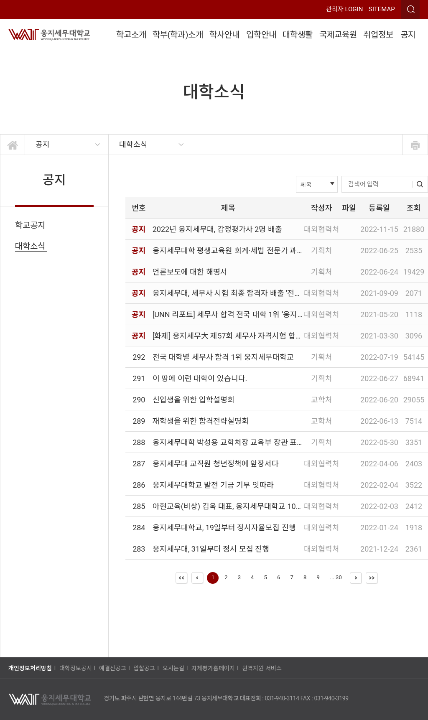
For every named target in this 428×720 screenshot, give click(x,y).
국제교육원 (338, 35)
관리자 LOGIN (344, 9)
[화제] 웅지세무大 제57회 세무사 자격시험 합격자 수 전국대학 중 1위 (262, 335)
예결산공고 (112, 668)
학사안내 (224, 35)
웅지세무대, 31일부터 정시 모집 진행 (211, 548)
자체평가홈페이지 (213, 668)
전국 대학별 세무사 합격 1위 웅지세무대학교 (223, 357)
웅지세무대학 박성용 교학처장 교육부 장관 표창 (228, 442)
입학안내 (261, 35)
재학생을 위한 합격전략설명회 (201, 421)
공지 (407, 35)
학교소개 (131, 35)
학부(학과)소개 (178, 35)
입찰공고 (144, 668)
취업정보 (378, 35)
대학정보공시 (75, 668)
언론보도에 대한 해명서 (190, 271)
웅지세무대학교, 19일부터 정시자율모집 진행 (224, 527)
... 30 (336, 577)
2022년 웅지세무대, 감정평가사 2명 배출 (217, 229)
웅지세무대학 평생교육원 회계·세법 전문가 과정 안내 (236, 250)
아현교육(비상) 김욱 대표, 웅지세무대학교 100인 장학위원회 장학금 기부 (268, 506)
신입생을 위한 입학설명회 (193, 399)
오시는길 (173, 668)
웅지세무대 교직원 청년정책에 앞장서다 (216, 463)
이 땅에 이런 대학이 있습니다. (200, 378)
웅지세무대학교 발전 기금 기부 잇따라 (213, 485)
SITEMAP (382, 9)
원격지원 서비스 (261, 668)
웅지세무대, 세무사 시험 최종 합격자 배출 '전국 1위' (234, 293)
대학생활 (298, 35)
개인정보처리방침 (30, 668)
